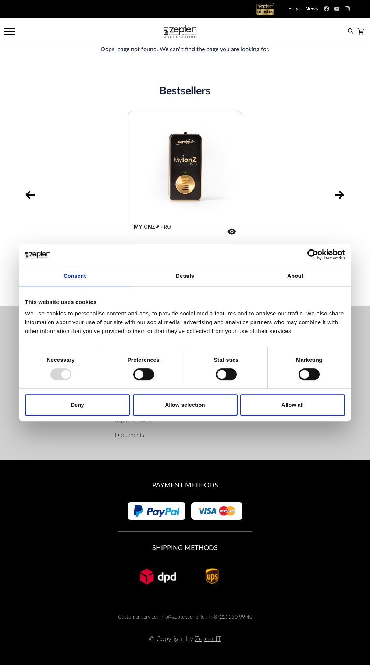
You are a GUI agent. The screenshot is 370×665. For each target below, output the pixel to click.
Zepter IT (208, 639)
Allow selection (185, 405)
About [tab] (295, 276)
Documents (129, 435)
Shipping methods (185, 548)
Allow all (292, 405)
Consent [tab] (75, 276)
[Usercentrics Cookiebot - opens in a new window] (313, 254)
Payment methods (185, 485)
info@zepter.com (178, 617)
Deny (77, 405)
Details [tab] (185, 276)
